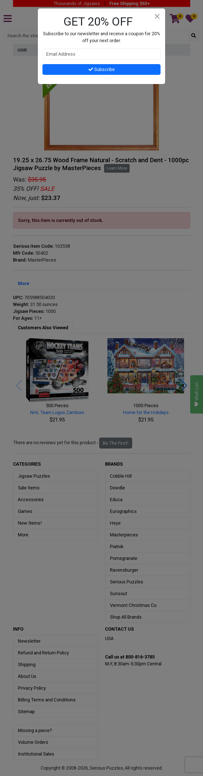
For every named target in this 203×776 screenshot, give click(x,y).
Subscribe (101, 69)
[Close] (157, 16)
